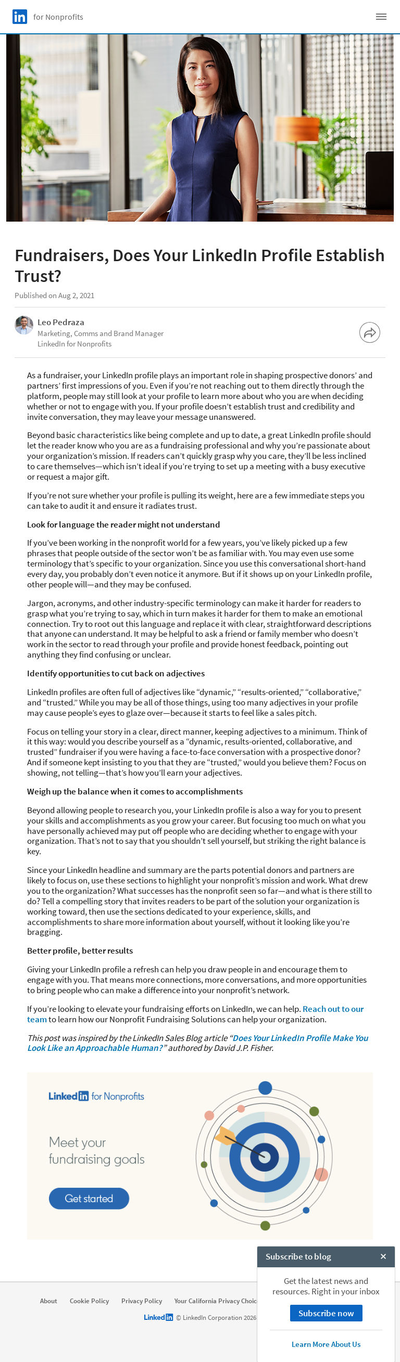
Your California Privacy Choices (219, 1301)
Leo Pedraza (61, 322)
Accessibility (354, 1301)
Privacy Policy (141, 1301)
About (48, 1301)
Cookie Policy (89, 1301)
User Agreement (300, 1301)
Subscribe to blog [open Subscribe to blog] (298, 1351)
